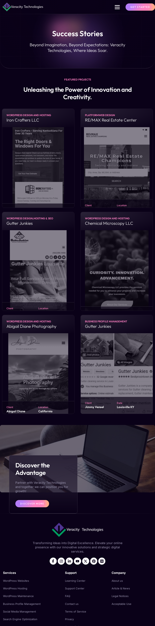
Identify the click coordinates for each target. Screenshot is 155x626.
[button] (117, 7)
